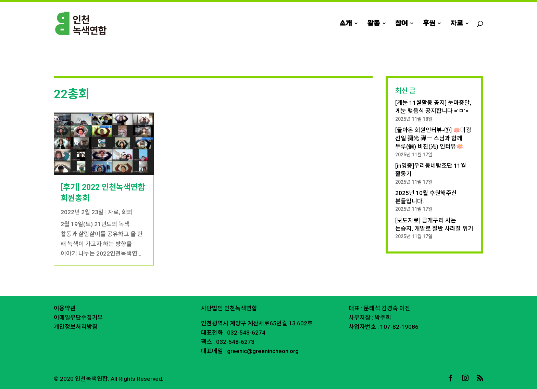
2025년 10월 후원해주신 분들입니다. (426, 197)
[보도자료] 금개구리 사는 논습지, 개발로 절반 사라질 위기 (434, 224)
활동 (373, 24)
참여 (401, 24)
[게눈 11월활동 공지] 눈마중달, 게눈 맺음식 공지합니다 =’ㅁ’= (433, 106)
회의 (127, 212)
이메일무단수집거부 (78, 317)
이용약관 (65, 308)
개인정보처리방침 (76, 326)
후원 (429, 24)
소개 (346, 24)
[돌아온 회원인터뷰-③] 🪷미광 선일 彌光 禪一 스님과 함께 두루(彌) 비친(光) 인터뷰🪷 (433, 138)
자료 (457, 24)
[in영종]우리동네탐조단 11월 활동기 (430, 169)
